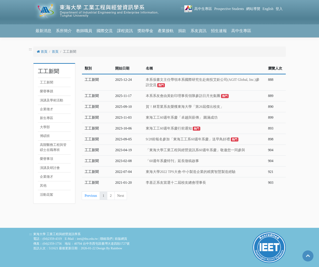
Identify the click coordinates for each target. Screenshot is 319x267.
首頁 (42, 51)
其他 (43, 185)
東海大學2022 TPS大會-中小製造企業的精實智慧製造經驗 (190, 172)
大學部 (45, 127)
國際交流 (105, 31)
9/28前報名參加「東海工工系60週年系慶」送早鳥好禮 (192, 139)
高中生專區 (203, 9)
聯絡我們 (106, 238)
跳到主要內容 (10, 2)
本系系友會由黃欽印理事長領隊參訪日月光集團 (187, 96)
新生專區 (46, 118)
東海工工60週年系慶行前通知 (173, 128)
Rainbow (116, 248)
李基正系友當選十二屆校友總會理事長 (176, 182)
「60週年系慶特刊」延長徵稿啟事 (172, 161)
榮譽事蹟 (46, 91)
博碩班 (45, 136)
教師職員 (84, 31)
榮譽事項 (46, 159)
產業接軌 (166, 31)
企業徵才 (46, 109)
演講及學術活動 (51, 100)
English (268, 9)
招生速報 (219, 31)
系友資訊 (198, 31)
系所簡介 (64, 31)
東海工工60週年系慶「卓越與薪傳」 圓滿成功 (182, 117)
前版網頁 (121, 238)
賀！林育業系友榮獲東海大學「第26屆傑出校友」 (185, 106)
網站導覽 (253, 9)
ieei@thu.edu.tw (87, 238)
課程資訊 (125, 31)
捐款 (182, 31)
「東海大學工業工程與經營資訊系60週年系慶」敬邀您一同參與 (195, 150)
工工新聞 (46, 82)
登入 (279, 9)
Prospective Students (229, 9)
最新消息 (43, 31)
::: (182, 8)
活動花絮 (46, 194)
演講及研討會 (50, 168)
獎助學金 (145, 31)
